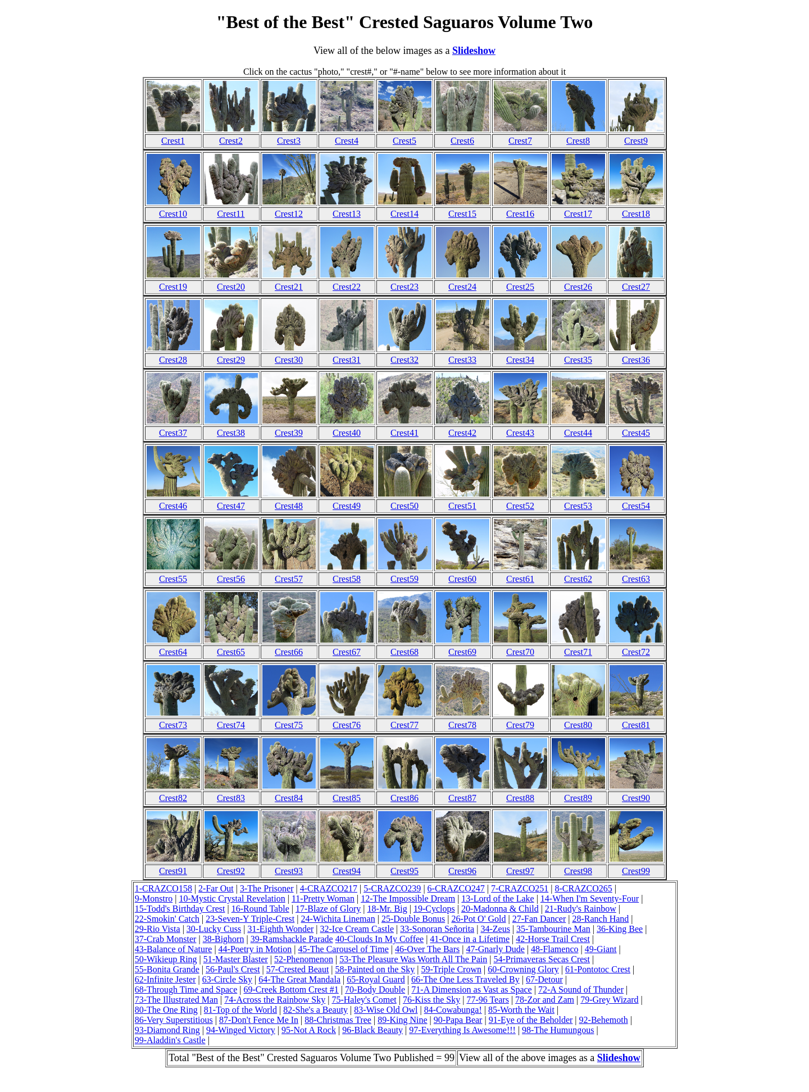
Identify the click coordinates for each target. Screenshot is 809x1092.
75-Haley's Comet (363, 999)
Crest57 (289, 579)
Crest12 (289, 214)
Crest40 (347, 433)
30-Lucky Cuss (214, 929)
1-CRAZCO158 (163, 888)
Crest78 (462, 725)
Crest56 (231, 579)
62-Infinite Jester (165, 979)
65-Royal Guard (376, 979)
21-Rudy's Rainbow (580, 908)
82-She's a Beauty (315, 1009)
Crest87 (462, 798)
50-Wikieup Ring (166, 959)
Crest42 (462, 433)
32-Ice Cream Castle (357, 929)
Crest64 (173, 652)
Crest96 (462, 871)
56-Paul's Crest (233, 969)
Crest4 (346, 140)
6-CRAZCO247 (456, 888)
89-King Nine (402, 1020)
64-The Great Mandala (299, 979)
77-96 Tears (487, 999)
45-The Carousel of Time (343, 949)
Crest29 (231, 360)
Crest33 (462, 360)
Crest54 (636, 506)
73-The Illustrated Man (176, 999)
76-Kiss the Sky (431, 999)
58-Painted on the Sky (375, 969)
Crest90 (636, 798)
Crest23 (404, 287)
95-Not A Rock (308, 1030)
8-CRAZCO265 (583, 888)
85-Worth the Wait (521, 1009)
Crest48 (289, 506)
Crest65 (231, 652)
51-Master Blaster (235, 959)
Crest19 (173, 287)
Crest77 (404, 725)
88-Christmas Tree (337, 1020)
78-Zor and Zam (544, 999)
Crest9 (636, 140)
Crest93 (289, 871)
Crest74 (231, 725)
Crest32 (404, 360)
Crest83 (231, 798)
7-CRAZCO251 (519, 888)
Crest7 (520, 140)
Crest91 (173, 871)
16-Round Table (260, 908)
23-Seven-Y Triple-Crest (250, 918)
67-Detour (544, 979)
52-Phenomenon (303, 959)
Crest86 (404, 798)
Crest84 (289, 798)
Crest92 (231, 871)
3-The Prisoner (267, 888)
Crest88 (520, 798)
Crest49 (347, 506)
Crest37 (173, 433)
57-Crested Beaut (297, 969)
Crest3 (289, 140)
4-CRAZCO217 (328, 888)
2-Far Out (216, 888)
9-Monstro (154, 898)
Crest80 (578, 725)
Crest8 (578, 140)
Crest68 (404, 652)
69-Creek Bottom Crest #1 (291, 989)
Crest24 (462, 287)
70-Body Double (375, 989)
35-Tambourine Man (553, 929)
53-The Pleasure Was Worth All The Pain (413, 959)
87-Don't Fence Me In (258, 1020)
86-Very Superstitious (174, 1020)
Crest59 (404, 579)
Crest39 (289, 433)
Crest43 (520, 433)
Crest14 (404, 214)
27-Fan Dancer (539, 918)
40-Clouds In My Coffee (379, 939)
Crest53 (578, 506)
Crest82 (173, 798)
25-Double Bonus (413, 918)
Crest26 (578, 287)
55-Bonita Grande (167, 969)
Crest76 (347, 725)
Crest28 (173, 360)
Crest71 (578, 652)
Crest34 (520, 360)
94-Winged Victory (240, 1030)
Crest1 (173, 140)
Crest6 (462, 140)
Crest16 (520, 214)
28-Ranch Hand (600, 918)
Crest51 (462, 506)
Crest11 (230, 214)
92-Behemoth (603, 1020)
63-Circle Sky (227, 979)
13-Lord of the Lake (497, 898)
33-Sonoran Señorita (437, 929)
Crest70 (520, 652)
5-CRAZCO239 (392, 888)
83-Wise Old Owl (385, 1009)
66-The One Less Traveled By (465, 979)
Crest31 (347, 360)
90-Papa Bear (458, 1020)
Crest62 (578, 579)
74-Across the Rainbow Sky (274, 999)
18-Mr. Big (387, 908)
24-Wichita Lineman (338, 918)
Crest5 (404, 140)
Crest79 (520, 725)
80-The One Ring (166, 1009)
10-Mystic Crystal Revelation (232, 898)
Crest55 (173, 579)
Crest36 (636, 360)
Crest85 (347, 798)
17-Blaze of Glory (328, 908)
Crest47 (231, 506)
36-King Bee (620, 929)
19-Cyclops (434, 908)
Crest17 (578, 214)
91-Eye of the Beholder (531, 1020)
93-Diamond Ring (167, 1030)
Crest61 (520, 579)
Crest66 (289, 652)
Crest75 (289, 725)
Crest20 (231, 287)
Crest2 (231, 140)
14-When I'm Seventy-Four (589, 898)
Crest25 (520, 287)
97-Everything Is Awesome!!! (462, 1030)
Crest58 (347, 579)
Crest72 (636, 652)
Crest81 (636, 725)
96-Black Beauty (372, 1030)
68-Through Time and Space (186, 989)
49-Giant (601, 949)
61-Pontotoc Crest (597, 969)
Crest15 (462, 214)
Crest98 (578, 871)
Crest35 (578, 360)
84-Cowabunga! (453, 1009)
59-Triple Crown (451, 969)
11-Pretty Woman (323, 898)
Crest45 (636, 433)
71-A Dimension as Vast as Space (471, 989)
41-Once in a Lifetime (470, 939)
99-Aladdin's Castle (170, 1040)
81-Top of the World (240, 1009)
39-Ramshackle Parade (292, 939)
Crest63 (636, 579)
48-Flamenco (554, 949)
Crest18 (636, 214)
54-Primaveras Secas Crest (542, 959)
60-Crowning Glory (523, 969)
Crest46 (173, 506)
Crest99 (636, 871)
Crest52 (520, 506)
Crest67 (347, 652)
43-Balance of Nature (173, 949)
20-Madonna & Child (500, 908)
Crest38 (231, 433)
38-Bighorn (223, 939)
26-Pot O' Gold (478, 918)
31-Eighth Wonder (280, 929)
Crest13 (347, 214)
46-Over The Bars (427, 949)
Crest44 (578, 433)
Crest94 (347, 871)
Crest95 (404, 871)
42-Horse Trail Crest (553, 939)
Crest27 (636, 287)
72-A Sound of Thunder (581, 989)
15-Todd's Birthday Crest (180, 908)
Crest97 (520, 871)
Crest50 (404, 506)
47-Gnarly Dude (495, 949)
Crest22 (347, 287)
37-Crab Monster (166, 939)
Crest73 (173, 725)
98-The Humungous (558, 1030)
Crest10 (173, 214)
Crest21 (289, 287)
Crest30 (289, 360)
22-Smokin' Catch (167, 918)
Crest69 (462, 652)
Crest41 (404, 433)
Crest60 (462, 579)
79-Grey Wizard (609, 999)
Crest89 (578, 798)
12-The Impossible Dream (408, 898)
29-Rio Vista (157, 929)
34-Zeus (495, 929)
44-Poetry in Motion (255, 949)
